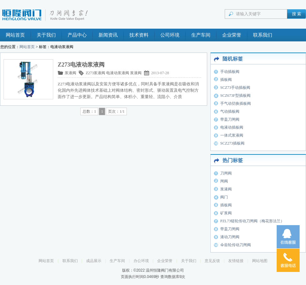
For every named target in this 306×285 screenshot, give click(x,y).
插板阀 (226, 79)
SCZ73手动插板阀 (235, 87)
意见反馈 (212, 261)
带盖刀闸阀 (229, 119)
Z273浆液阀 (95, 73)
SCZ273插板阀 (232, 143)
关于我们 (46, 35)
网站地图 (259, 261)
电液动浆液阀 (117, 73)
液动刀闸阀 (229, 237)
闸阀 (224, 181)
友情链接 (236, 261)
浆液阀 (70, 73)
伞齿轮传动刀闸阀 (235, 245)
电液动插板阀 (231, 127)
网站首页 (15, 35)
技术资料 (139, 35)
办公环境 (141, 261)
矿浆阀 (226, 213)
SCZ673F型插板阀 (235, 95)
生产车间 (200, 35)
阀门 (224, 197)
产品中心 (77, 35)
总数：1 (89, 111)
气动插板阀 (229, 111)
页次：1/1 (116, 111)
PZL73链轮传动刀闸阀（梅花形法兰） (252, 221)
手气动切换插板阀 (235, 103)
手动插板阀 (229, 71)
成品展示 (93, 261)
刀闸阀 (226, 173)
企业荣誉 (231, 35)
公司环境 (169, 35)
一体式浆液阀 (231, 135)
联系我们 (262, 35)
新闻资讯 (108, 35)
